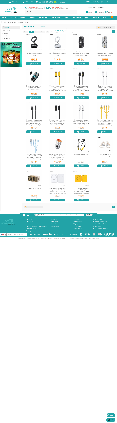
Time (25, 32)
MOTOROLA (23, 18)
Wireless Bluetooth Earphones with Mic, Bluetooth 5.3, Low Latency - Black (81, 53)
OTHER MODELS (43, 18)
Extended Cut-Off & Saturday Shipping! (34, 230)
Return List (54, 224)
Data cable (6, 31)
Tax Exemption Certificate (101, 228)
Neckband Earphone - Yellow (81, 154)
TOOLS (87, 18)
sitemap (97, 238)
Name (37, 32)
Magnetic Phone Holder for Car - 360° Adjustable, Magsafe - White (57, 53)
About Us (29, 219)
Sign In (99, 1)
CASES (67, 18)
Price (42, 32)
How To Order (76, 219)
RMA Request (55, 226)
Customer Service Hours (33, 224)
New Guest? (105, 1)
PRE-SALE (96, 18)
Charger (6, 33)
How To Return (77, 226)
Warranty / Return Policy (101, 221)
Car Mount (6, 38)
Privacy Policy (98, 219)
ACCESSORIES (77, 18)
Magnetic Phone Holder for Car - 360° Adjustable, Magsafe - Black (34, 53)
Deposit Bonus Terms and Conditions (36, 226)
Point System (98, 226)
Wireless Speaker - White (34, 188)
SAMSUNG (13, 18)
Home (4, 22)
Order (31, 32)
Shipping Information (78, 224)
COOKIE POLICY (77, 228)
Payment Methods (77, 221)
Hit (47, 32)
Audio (5, 36)
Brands (20, 22)
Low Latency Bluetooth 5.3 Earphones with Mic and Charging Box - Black (34, 87)
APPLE (4, 18)
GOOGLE (32, 18)
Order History (54, 221)
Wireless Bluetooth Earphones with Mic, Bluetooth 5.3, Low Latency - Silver (105, 53)
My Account (54, 219)
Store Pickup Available (100, 224)
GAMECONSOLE (56, 18)
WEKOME (26, 22)
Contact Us (30, 221)
